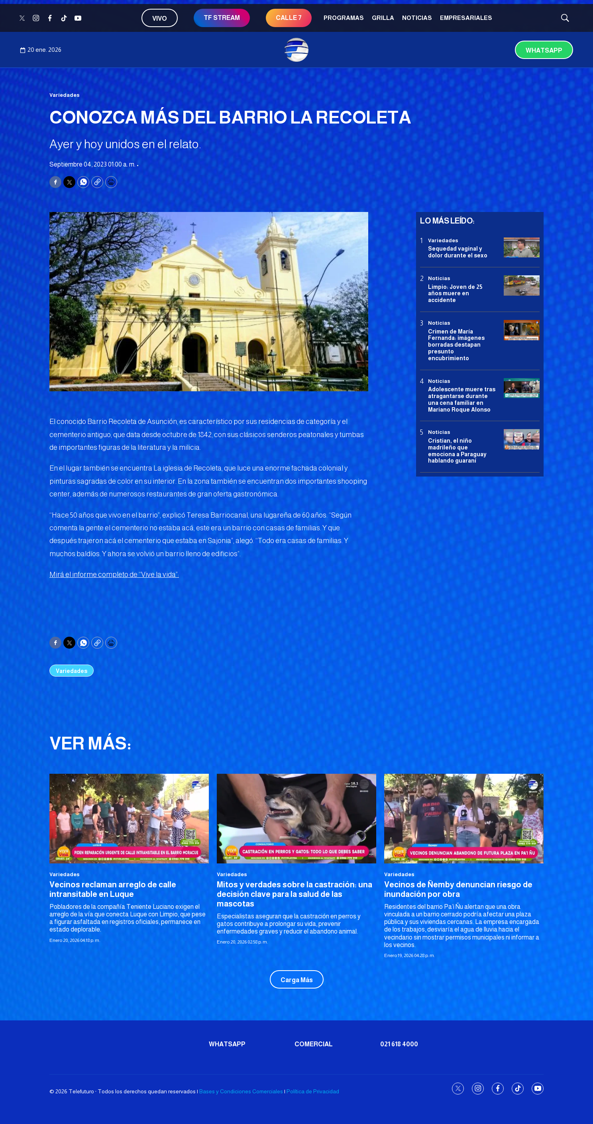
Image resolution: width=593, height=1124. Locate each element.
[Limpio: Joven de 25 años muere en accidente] (522, 285)
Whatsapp (544, 50)
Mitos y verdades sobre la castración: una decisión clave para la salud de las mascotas (294, 894)
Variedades (64, 95)
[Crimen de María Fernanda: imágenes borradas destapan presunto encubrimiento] (522, 330)
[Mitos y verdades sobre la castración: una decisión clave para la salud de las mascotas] (296, 818)
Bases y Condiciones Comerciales (241, 1091)
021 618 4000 (399, 1044)
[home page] (296, 50)
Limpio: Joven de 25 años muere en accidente (455, 294)
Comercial (314, 1044)
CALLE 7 (289, 17)
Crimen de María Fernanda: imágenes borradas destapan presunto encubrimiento (456, 344)
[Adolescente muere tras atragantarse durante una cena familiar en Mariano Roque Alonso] (522, 388)
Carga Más (297, 980)
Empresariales (466, 17)
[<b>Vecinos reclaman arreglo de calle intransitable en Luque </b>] (129, 818)
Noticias (417, 17)
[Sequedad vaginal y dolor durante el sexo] (522, 247)
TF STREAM (222, 17)
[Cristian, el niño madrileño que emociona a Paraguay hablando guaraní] (522, 439)
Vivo (159, 18)
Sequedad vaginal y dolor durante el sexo (457, 252)
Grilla (383, 17)
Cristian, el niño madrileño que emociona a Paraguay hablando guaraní (457, 450)
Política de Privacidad (313, 1091)
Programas (344, 17)
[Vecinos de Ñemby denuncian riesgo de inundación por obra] (464, 818)
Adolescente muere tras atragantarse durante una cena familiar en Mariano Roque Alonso (461, 399)
